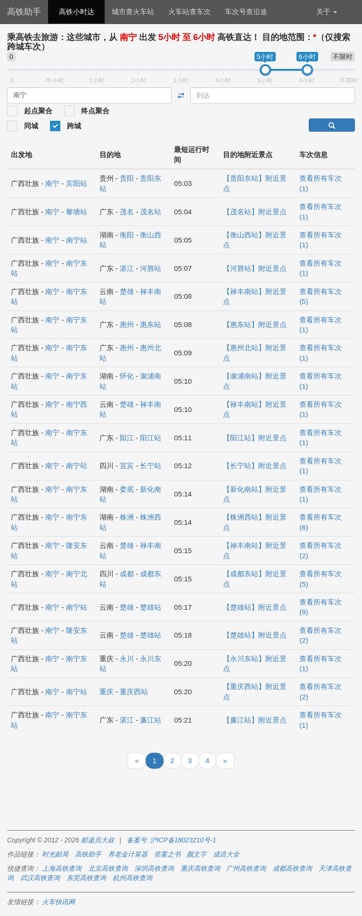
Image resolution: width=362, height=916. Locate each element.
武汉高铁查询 (40, 878)
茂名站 (150, 212)
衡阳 (127, 235)
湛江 (127, 268)
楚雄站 (150, 607)
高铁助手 (24, 12)
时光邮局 (55, 854)
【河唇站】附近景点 (255, 268)
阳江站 (150, 438)
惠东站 (150, 324)
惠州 (127, 324)
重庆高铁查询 (200, 868)
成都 (127, 574)
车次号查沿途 (246, 12)
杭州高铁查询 (132, 878)
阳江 (127, 438)
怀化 (127, 376)
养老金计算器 (128, 854)
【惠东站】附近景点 (255, 324)
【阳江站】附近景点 (255, 438)
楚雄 (127, 291)
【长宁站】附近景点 (255, 466)
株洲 (127, 517)
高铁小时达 (76, 12)
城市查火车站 (133, 12)
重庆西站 (134, 692)
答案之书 (167, 854)
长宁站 (150, 466)
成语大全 (226, 854)
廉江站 (150, 720)
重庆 (106, 692)
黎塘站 (76, 212)
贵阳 (127, 178)
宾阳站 (76, 183)
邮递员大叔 (97, 840)
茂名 (127, 212)
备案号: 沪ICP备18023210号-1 (171, 840)
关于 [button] (326, 12)
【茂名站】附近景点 (255, 212)
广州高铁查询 (246, 868)
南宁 (52, 183)
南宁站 (76, 240)
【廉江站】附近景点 (255, 720)
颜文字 (196, 854)
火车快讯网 (58, 902)
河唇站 (150, 268)
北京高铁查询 (108, 868)
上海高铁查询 (62, 868)
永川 (127, 659)
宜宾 (127, 466)
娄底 (127, 489)
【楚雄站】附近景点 (255, 607)
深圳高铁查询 (154, 868)
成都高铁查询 (292, 868)
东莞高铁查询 (86, 878)
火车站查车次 (189, 12)
